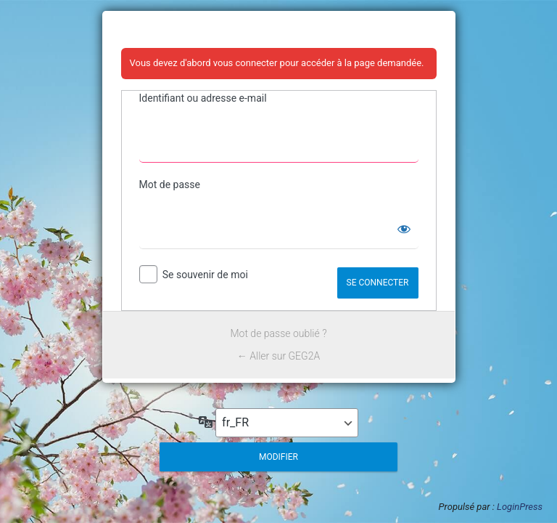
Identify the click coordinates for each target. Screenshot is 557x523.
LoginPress (519, 506)
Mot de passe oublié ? (279, 333)
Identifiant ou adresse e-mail (203, 98)
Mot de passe (169, 184)
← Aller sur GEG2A (278, 356)
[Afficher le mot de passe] (403, 228)
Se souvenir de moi (205, 274)
